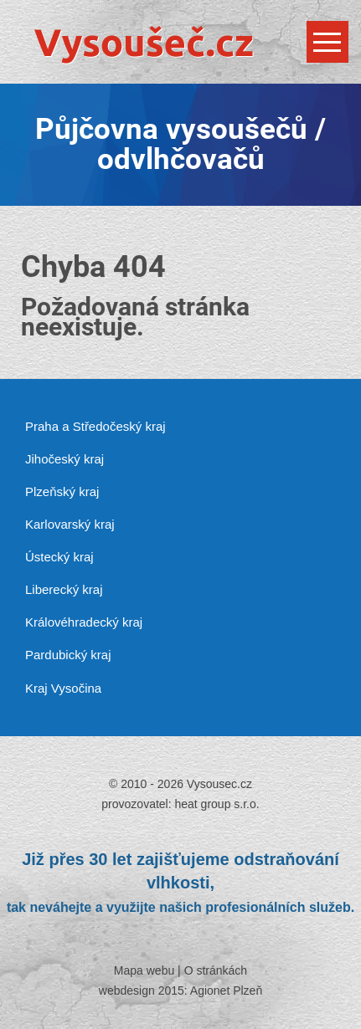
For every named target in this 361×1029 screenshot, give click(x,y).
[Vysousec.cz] (180, 43)
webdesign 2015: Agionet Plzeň (180, 990)
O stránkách (215, 970)
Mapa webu (144, 970)
